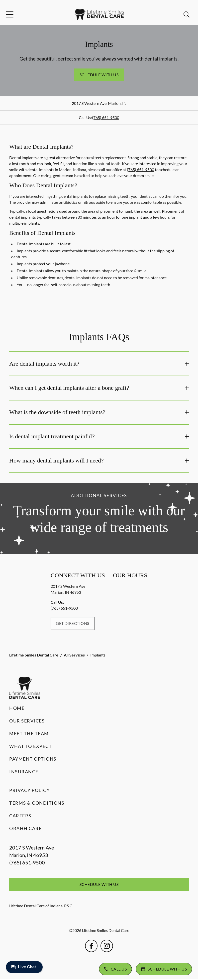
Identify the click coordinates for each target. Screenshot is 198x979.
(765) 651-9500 (105, 117)
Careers (20, 815)
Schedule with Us (99, 74)
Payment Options (33, 759)
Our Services (27, 720)
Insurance (23, 771)
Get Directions (72, 623)
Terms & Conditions (36, 803)
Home (16, 708)
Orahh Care (25, 828)
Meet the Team (29, 733)
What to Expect (30, 746)
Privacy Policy (29, 790)
